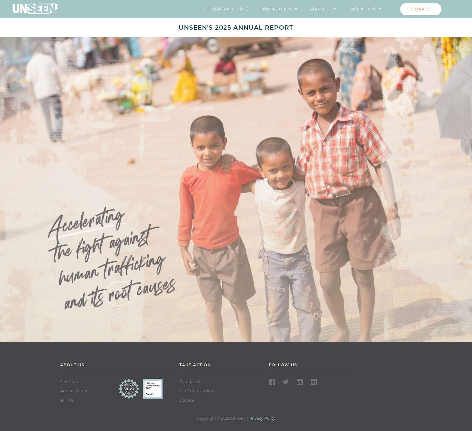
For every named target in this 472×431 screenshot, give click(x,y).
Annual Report (74, 391)
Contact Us (190, 381)
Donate (186, 400)
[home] (35, 7)
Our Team (70, 381)
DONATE (420, 9)
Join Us (67, 400)
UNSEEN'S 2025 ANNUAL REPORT (236, 27)
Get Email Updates (197, 391)
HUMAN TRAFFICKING (226, 9)
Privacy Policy (262, 418)
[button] (279, 9)
